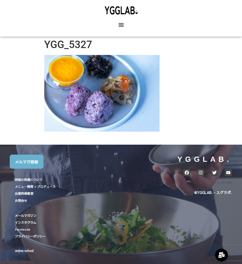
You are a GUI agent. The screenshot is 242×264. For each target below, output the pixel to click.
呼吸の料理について (29, 180)
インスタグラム (25, 222)
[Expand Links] (221, 255)
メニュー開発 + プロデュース (35, 187)
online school (24, 251)
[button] (121, 24)
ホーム (215, 182)
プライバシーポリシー (30, 236)
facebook (22, 229)
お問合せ (21, 201)
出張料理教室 (24, 193)
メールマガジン (25, 215)
